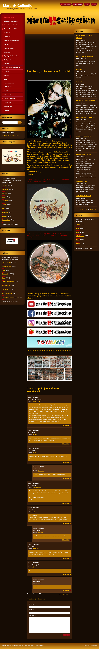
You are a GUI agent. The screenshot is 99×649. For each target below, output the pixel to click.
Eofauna (4, 216)
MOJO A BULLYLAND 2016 (84, 56)
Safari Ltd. (5, 189)
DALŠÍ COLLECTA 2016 (83, 136)
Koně (3, 270)
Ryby (78, 232)
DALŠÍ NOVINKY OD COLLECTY (86, 117)
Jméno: (31, 604)
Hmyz (78, 243)
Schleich (5, 185)
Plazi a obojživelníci (8, 281)
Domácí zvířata (6, 266)
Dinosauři (5, 289)
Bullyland (5, 200)
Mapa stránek (78, 4)
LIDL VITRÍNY (80, 82)
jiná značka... (6, 220)
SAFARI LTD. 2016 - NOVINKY (85, 100)
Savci (78, 224)
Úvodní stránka (66, 4)
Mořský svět (6, 285)
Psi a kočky (5, 274)
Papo (3, 208)
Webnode (94, 645)
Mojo (3, 197)
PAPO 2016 (79, 69)
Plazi (77, 228)
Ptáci (78, 240)
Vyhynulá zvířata (7, 293)
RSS (88, 4)
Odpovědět (65, 425)
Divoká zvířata (6, 262)
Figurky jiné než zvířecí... (10, 297)
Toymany (5, 212)
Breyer (4, 204)
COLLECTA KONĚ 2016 (83, 196)
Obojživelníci (80, 236)
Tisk (95, 4)
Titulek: (31, 610)
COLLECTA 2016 (81, 181)
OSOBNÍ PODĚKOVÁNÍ (83, 154)
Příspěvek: (32, 615)
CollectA (4, 193)
